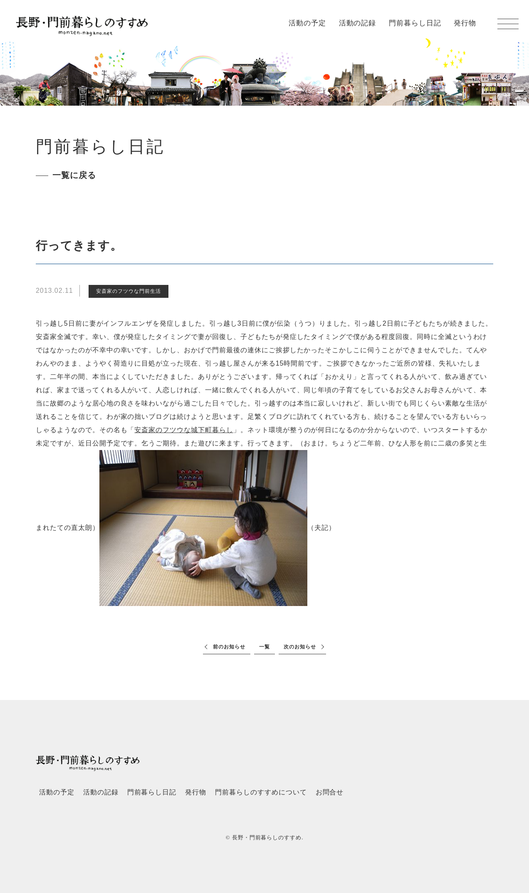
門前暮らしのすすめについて (261, 792)
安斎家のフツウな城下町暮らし (183, 429)
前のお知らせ (229, 647)
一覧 (264, 647)
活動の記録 (357, 23)
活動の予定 (307, 23)
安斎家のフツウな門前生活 (128, 291)
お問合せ (330, 792)
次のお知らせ (300, 647)
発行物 (465, 23)
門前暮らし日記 (415, 23)
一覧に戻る (74, 175)
